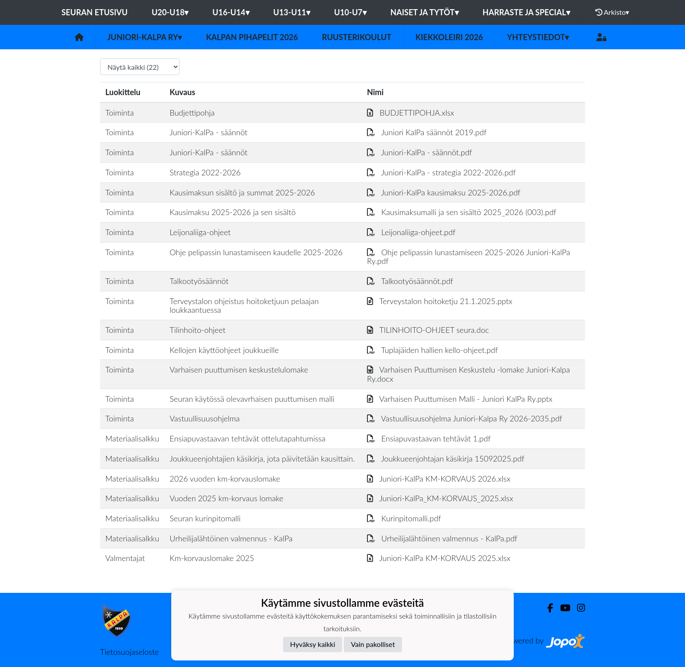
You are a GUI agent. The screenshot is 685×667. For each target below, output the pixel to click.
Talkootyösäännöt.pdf (410, 281)
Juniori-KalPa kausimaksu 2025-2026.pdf (443, 192)
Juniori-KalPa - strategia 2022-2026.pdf (441, 172)
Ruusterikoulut (356, 37)
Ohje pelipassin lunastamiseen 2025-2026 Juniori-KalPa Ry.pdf (468, 256)
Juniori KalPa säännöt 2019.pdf (427, 132)
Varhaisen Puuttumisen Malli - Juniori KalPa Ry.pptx (459, 399)
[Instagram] (577, 607)
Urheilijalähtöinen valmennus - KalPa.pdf (442, 538)
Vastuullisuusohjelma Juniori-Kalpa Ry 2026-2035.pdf (464, 418)
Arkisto (612, 12)
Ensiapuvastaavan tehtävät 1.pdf (429, 438)
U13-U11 (291, 12)
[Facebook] (546, 607)
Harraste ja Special (526, 12)
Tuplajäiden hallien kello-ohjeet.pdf (432, 350)
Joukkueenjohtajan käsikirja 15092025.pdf (445, 458)
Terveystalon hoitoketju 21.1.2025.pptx (439, 301)
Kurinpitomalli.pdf (404, 518)
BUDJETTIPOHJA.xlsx (410, 112)
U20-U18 (170, 12)
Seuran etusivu (95, 12)
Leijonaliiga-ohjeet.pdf (411, 232)
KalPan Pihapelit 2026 (252, 37)
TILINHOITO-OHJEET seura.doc (428, 330)
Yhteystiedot (538, 37)
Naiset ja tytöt (425, 12)
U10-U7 (350, 12)
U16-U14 (230, 12)
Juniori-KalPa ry (144, 37)
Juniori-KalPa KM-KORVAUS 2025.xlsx (438, 558)
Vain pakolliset (373, 644)
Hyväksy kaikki (312, 644)
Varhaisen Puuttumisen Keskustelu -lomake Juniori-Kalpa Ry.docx (468, 374)
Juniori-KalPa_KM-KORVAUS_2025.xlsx (440, 498)
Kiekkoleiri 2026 (449, 37)
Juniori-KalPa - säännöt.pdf (419, 152)
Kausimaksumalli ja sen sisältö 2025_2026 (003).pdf (461, 212)
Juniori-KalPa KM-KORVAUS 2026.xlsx (438, 478)
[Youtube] (561, 607)
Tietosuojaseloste (129, 652)
